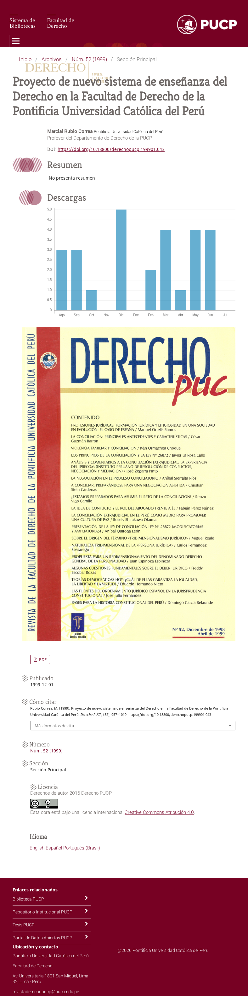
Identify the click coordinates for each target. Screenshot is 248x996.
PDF (42, 659)
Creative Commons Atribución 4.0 (159, 812)
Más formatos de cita (54, 725)
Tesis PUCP (24, 925)
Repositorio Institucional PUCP (42, 912)
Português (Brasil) (81, 847)
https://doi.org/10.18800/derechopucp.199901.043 (111, 149)
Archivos (52, 59)
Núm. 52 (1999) (89, 59)
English (37, 847)
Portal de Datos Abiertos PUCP (42, 938)
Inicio (25, 59)
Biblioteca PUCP (28, 899)
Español (54, 847)
